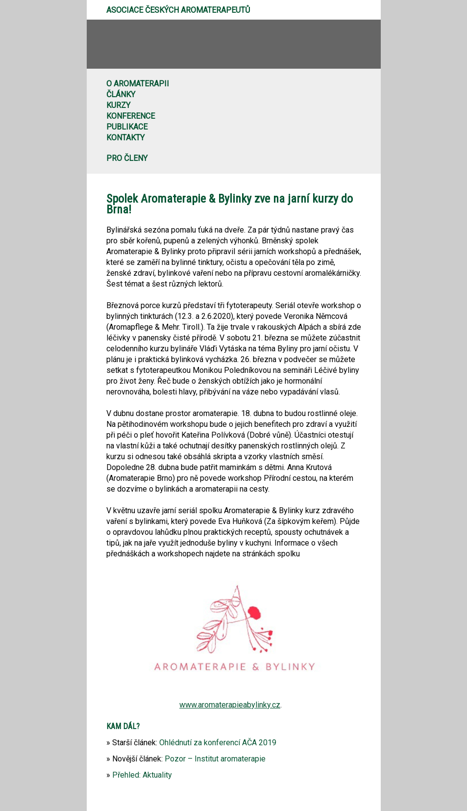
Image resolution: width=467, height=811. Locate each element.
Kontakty (125, 137)
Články (120, 94)
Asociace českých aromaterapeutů (178, 10)
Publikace (126, 126)
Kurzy (118, 105)
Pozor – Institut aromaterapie (215, 758)
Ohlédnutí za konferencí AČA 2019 (217, 742)
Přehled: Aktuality (142, 775)
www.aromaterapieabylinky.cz (229, 704)
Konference (130, 116)
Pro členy (126, 158)
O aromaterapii (137, 83)
